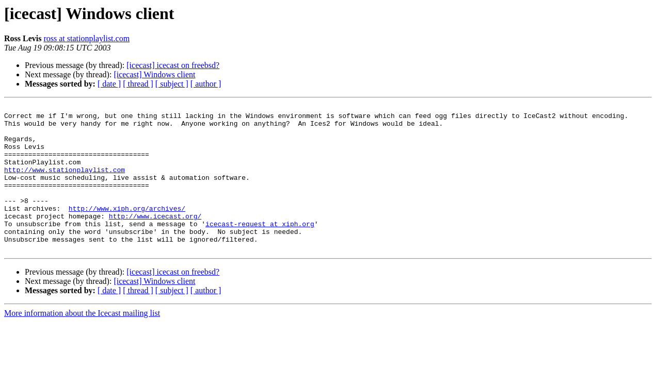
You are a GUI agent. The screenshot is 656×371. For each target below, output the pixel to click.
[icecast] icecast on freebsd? (172, 65)
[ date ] (109, 83)
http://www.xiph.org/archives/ (127, 229)
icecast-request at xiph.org (259, 248)
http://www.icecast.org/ (155, 239)
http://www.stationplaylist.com (64, 183)
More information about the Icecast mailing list (82, 342)
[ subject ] (171, 83)
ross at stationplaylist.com (86, 38)
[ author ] (205, 83)
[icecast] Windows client (154, 74)
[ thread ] (138, 83)
